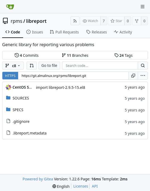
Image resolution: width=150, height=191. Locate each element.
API (95, 186)
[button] (32, 66)
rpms (16, 21)
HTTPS (10, 75)
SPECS (17, 109)
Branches (75, 55)
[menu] (143, 76)
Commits (27, 55)
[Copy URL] (133, 76)
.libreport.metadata (29, 133)
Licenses (80, 186)
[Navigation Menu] (142, 6)
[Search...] (143, 66)
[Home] (10, 6)
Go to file (49, 65)
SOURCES (20, 98)
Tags (123, 55)
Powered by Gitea (38, 178)
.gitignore (21, 121)
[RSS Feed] (75, 20)
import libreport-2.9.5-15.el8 (60, 87)
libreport (36, 21)
